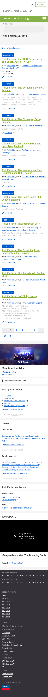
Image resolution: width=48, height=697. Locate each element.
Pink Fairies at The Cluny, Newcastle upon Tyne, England (21, 145)
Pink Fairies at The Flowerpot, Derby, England (21, 120)
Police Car (7, 398)
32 (5, 336)
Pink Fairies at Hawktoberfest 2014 (21, 223)
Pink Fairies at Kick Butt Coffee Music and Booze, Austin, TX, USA (22, 60)
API (3, 667)
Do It (5, 403)
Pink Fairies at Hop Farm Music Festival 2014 (23, 275)
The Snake (8, 396)
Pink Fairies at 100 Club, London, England (19, 298)
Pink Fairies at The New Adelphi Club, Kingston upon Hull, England (22, 171)
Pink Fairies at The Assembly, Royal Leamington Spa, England (21, 251)
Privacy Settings (8, 651)
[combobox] (24, 11)
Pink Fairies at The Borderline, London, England (23, 89)
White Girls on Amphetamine (14, 406)
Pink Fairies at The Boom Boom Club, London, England (22, 198)
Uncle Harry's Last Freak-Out (14, 401)
